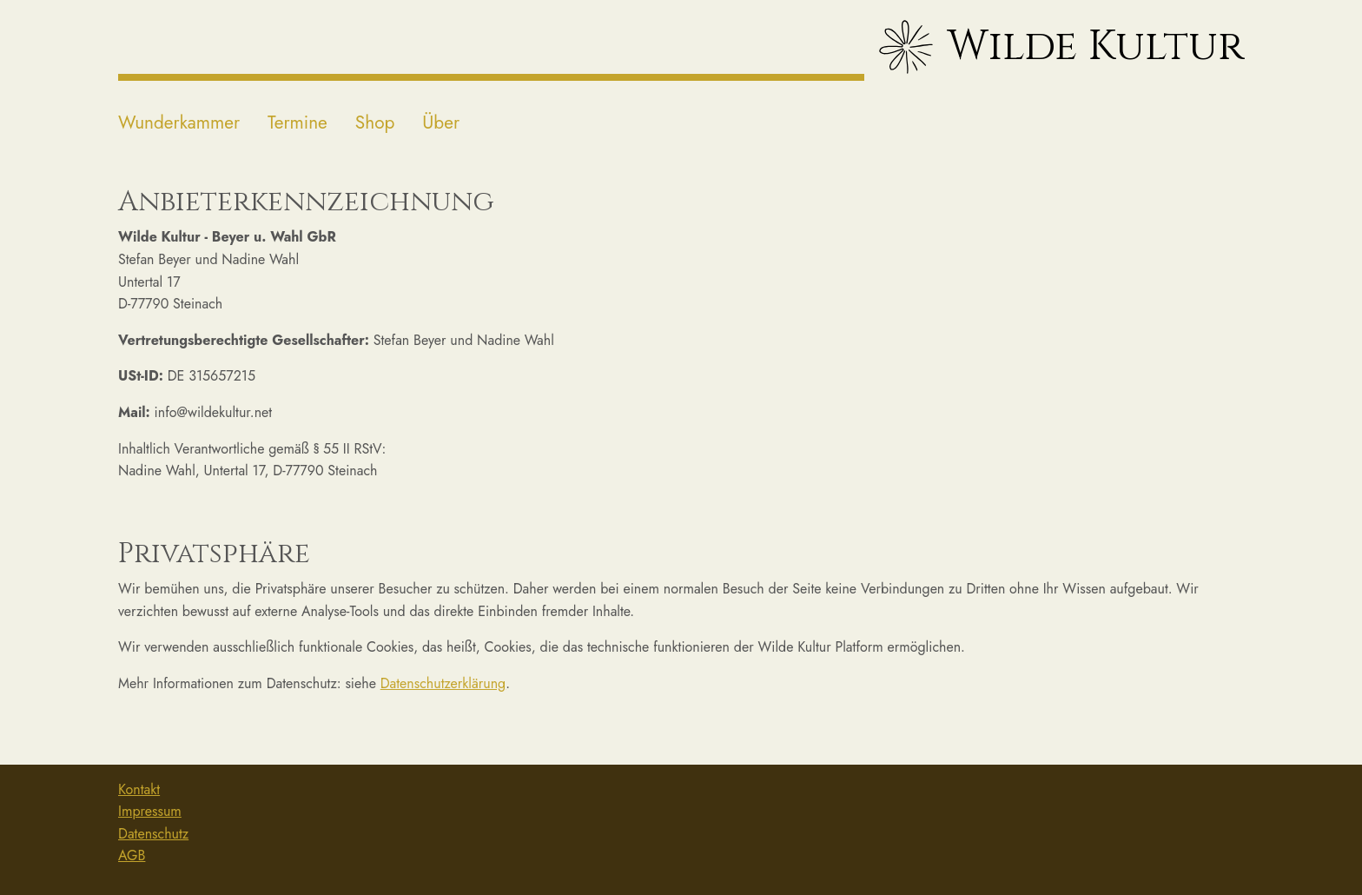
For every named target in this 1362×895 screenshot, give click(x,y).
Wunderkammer (179, 122)
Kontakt (139, 789)
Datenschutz (153, 834)
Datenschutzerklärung (443, 683)
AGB (131, 855)
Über (441, 122)
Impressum (150, 811)
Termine (297, 122)
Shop (375, 122)
